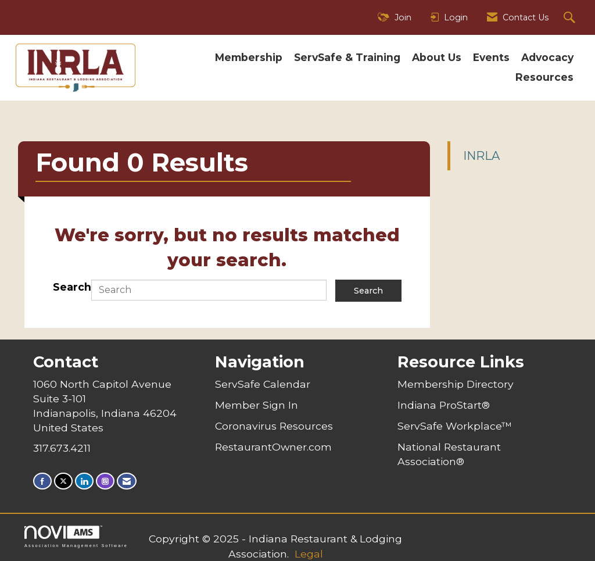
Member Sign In (256, 405)
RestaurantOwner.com (273, 447)
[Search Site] (571, 17)
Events (491, 57)
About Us (436, 57)
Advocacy (547, 57)
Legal (309, 554)
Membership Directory (455, 384)
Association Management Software (76, 536)
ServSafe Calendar (262, 384)
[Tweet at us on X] (63, 481)
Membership (248, 57)
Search (72, 287)
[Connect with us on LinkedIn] (84, 481)
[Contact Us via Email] (127, 481)
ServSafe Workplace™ (454, 426)
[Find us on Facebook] (42, 481)
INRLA (481, 156)
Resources (544, 77)
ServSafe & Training (347, 57)
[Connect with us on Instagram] (105, 481)
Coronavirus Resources (274, 426)
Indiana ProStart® (443, 405)
